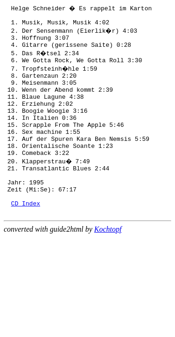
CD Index (25, 235)
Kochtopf (108, 263)
